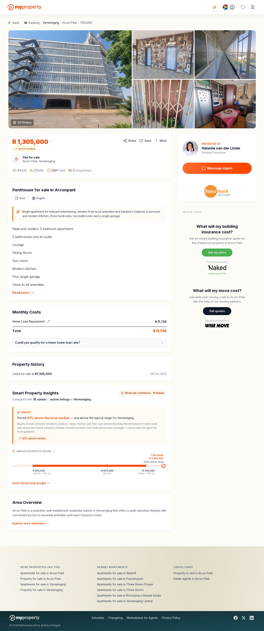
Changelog (115, 617)
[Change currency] (32, 142)
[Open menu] (253, 7)
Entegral (55, 625)
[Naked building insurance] (217, 249)
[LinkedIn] (251, 618)
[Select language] (38, 198)
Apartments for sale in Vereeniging (43, 584)
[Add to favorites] (145, 141)
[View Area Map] (16, 159)
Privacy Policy (171, 617)
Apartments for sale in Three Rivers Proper (125, 584)
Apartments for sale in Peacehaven (120, 578)
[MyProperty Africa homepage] (24, 618)
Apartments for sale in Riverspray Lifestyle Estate (129, 595)
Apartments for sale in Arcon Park (42, 573)
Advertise (98, 617)
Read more (23, 293)
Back (13, 23)
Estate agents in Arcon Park (192, 578)
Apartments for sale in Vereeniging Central (125, 601)
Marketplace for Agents (142, 617)
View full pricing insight (31, 483)
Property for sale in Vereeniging (41, 590)
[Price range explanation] (54, 451)
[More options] (160, 141)
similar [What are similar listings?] (43, 399)
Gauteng (34, 22)
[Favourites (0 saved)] (243, 7)
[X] (243, 618)
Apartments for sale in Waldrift (116, 573)
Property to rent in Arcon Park (193, 573)
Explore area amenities (30, 523)
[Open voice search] (214, 7)
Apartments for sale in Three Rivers (120, 590)
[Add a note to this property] (20, 198)
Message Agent (217, 168)
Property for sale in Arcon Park (40, 578)
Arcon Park (69, 22)
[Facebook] (235, 618)
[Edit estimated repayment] (48, 321)
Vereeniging (51, 22)
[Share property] (129, 141)
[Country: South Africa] (228, 7)
